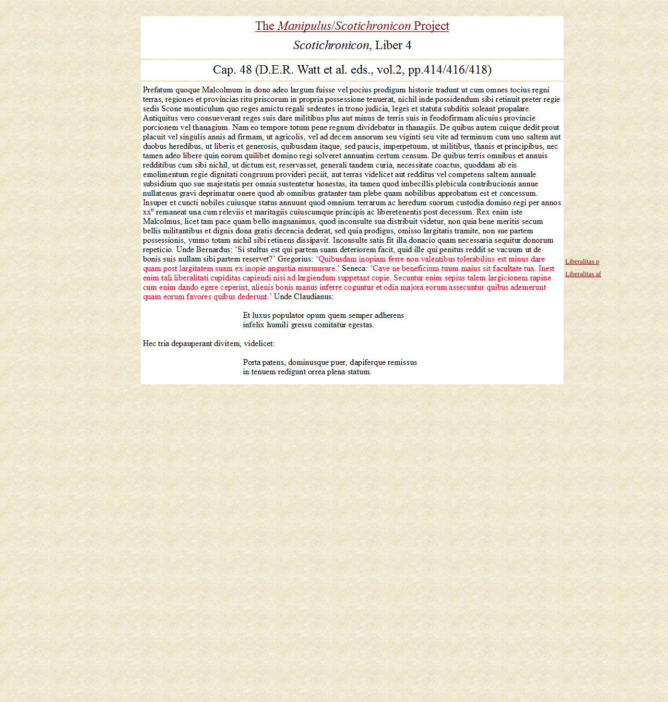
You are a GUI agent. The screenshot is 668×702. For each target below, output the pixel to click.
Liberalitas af (583, 274)
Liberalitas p (582, 261)
